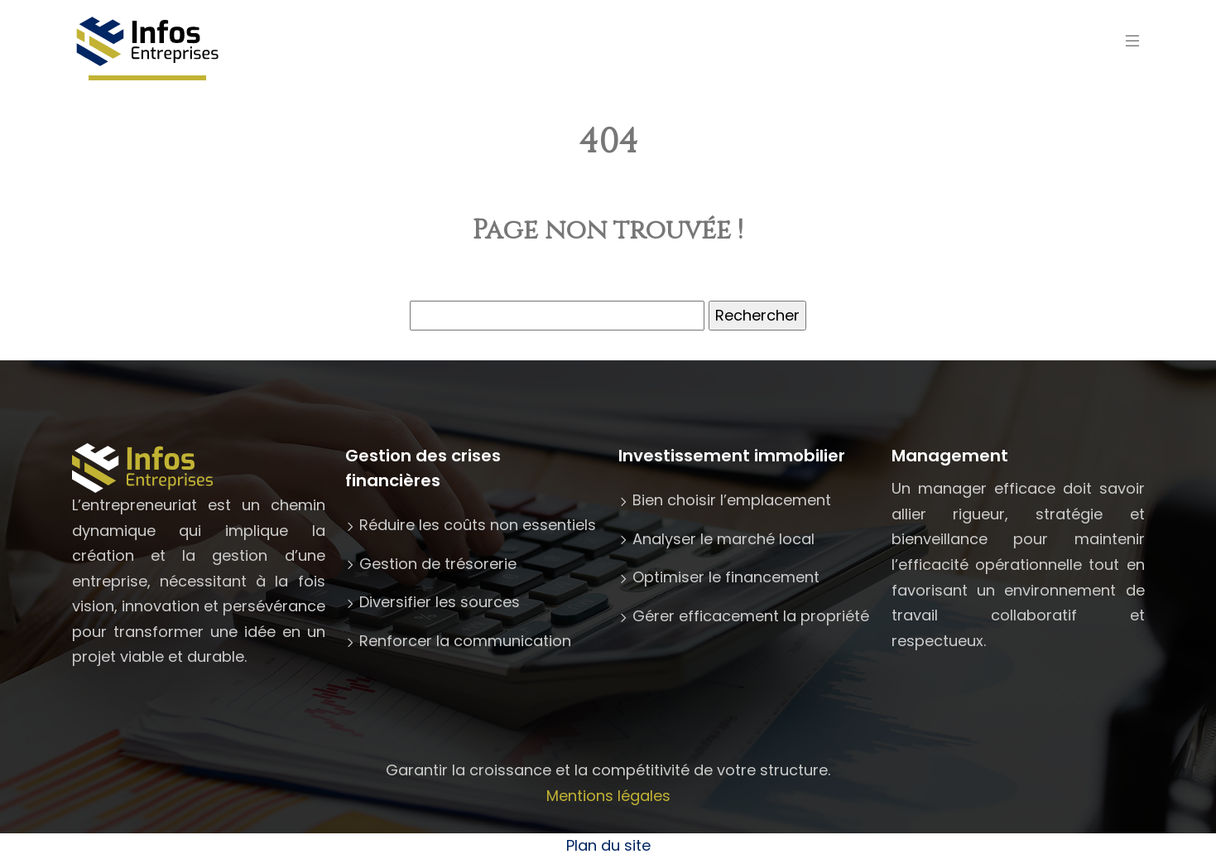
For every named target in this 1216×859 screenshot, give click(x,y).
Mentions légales (608, 795)
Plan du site (608, 845)
